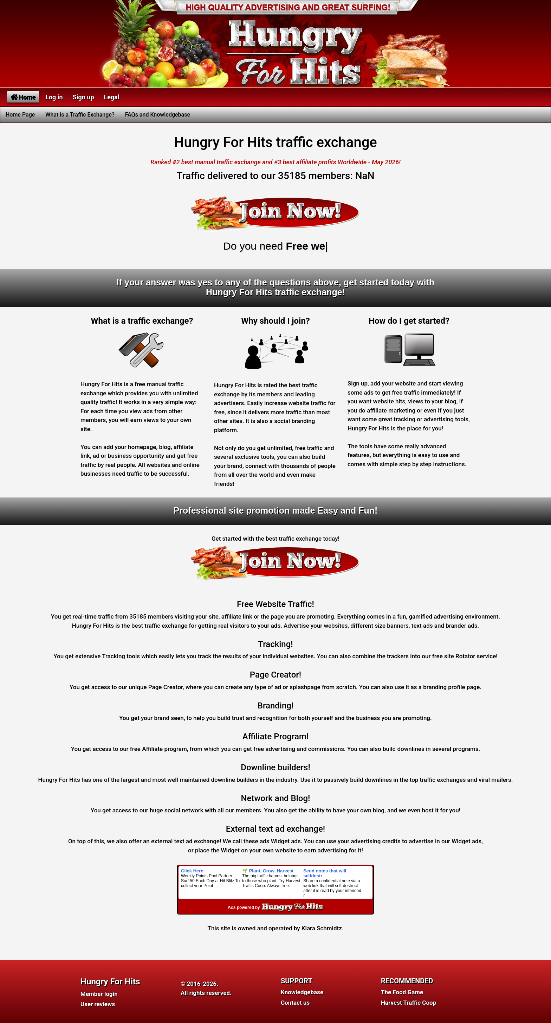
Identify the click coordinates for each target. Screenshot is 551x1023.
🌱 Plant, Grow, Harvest (267, 870)
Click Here (192, 870)
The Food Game (402, 992)
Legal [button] (111, 97)
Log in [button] (54, 97)
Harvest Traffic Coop (408, 1002)
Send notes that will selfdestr (324, 873)
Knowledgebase (302, 992)
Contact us (295, 1002)
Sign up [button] (83, 97)
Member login (99, 993)
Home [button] (23, 97)
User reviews (97, 1004)
